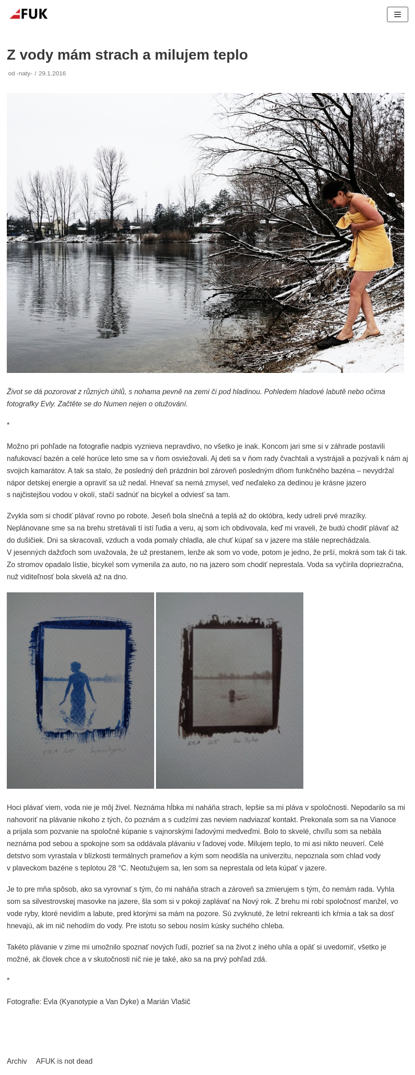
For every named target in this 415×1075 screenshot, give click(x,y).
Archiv (17, 1061)
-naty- (25, 73)
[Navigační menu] (397, 14)
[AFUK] (34, 14)
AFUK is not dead (64, 1061)
